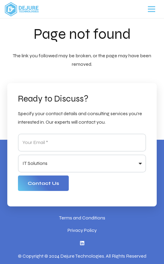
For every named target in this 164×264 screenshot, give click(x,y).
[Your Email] (82, 143)
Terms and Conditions (82, 218)
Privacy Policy (82, 230)
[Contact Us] (43, 183)
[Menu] (151, 9)
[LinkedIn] (82, 243)
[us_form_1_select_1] (82, 163)
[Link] (22, 9)
